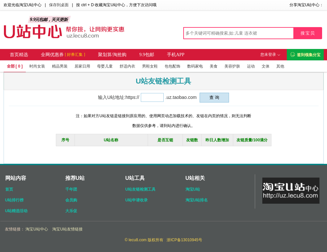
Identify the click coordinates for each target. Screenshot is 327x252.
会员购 (71, 200)
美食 (214, 66)
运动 (251, 66)
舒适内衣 (127, 66)
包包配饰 (172, 66)
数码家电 (195, 66)
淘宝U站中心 (36, 229)
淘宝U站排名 (197, 200)
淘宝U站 (193, 189)
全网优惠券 (63, 54)
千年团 (71, 189)
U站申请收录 (136, 200)
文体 (266, 66)
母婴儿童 (105, 66)
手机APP (176, 54)
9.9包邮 (146, 54)
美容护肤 (232, 66)
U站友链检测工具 (140, 189)
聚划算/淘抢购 (112, 54)
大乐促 (71, 211)
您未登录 (270, 54)
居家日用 (82, 66)
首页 (9, 189)
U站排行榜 (14, 200)
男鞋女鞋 (150, 66)
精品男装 (60, 66)
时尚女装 (37, 66)
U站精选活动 (16, 211)
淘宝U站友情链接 (67, 229)
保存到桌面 (59, 5)
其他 (280, 66)
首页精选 (19, 54)
